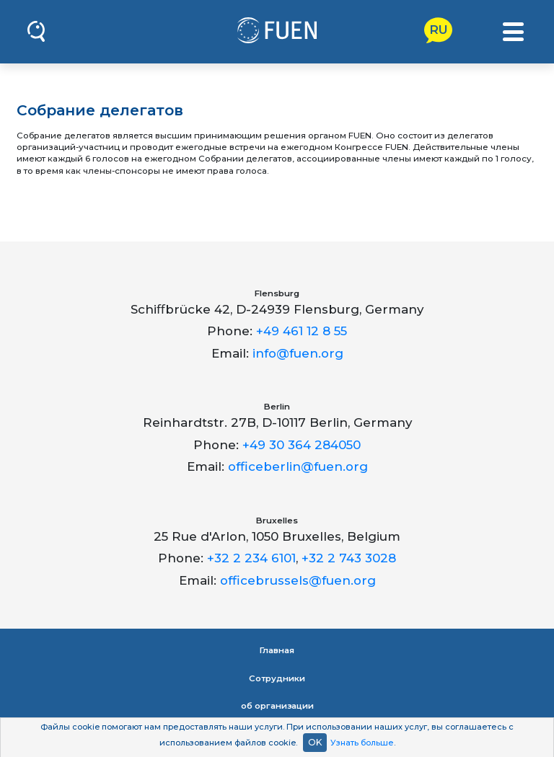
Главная (277, 650)
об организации (277, 706)
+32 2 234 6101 (251, 558)
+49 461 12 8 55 (301, 331)
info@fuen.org (297, 353)
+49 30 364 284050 (301, 445)
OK (315, 742)
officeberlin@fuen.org (298, 466)
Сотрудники (277, 678)
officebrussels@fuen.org (298, 580)
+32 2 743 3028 (349, 558)
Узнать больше (362, 743)
